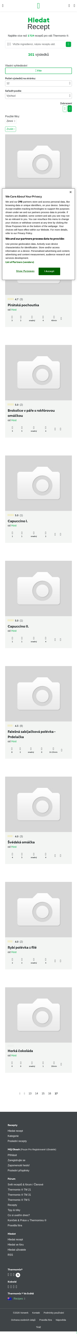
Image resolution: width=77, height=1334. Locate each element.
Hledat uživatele (17, 1249)
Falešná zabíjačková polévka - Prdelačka (31, 734)
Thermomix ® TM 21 (19, 1189)
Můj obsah (32, 1149)
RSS (10, 1254)
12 (38, 83)
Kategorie (13, 1136)
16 (49, 1093)
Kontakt (36, 1312)
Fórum (11, 1178)
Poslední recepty (17, 1141)
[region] (38, 234)
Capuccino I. (18, 521)
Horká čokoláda (20, 1051)
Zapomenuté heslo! (19, 1165)
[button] (3, 6)
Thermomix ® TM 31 (19, 1194)
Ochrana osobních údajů (23, 1320)
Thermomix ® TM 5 (19, 1200)
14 (36, 1093)
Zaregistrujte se (16, 1160)
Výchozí (38, 96)
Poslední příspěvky (18, 1170)
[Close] (70, 192)
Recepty (12, 1125)
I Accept (49, 271)
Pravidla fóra (15, 1225)
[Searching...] (38, 44)
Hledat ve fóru (16, 1244)
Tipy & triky (14, 1210)
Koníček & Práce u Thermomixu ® (27, 1220)
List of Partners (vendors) (19, 262)
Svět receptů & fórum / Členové (25, 1184)
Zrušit (11, 129)
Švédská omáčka (21, 842)
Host (13, 309)
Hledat (12, 1233)
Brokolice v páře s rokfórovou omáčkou (31, 413)
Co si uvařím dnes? (19, 1215)
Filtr (38, 71)
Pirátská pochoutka (23, 305)
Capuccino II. (18, 626)
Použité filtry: (12, 116)
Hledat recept (15, 1131)
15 (43, 1093)
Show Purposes (25, 271)
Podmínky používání (54, 1312)
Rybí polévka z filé (22, 947)
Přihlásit (12, 1155)
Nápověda (61, 1320)
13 (30, 1093)
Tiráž (38, 1327)
